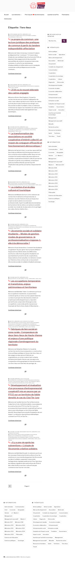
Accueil (6, 14)
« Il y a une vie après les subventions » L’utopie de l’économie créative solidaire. (23, 445)
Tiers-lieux (19, 37)
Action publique (13, 322)
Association (12, 35)
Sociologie (26, 378)
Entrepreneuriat (12, 184)
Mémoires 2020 (24, 224)
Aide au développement (33, 322)
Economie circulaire (54, 88)
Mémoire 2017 (60, 164)
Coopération (19, 128)
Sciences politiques (28, 321)
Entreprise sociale (14, 86)
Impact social (24, 278)
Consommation (53, 70)
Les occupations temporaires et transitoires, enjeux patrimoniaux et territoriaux (24, 284)
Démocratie (19, 35)
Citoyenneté (25, 225)
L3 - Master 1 (59, 155)
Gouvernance (12, 37)
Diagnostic (11, 325)
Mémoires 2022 (27, 34)
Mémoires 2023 (53, 183)
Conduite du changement (56, 67)
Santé (50, 133)
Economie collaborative (15, 129)
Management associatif (55, 121)
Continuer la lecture (14, 73)
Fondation (51, 107)
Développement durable (29, 35)
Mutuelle (32, 227)
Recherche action (23, 383)
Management (23, 86)
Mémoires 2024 (53, 186)
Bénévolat (19, 225)
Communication (53, 149)
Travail (16, 87)
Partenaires (65, 14)
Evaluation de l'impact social (20, 381)
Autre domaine (13, 34)
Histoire (17, 431)
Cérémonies (8, 19)
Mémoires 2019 (18, 321)
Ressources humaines (33, 86)
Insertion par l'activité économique (55, 113)
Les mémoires (17, 14)
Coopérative (27, 128)
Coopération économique (56, 76)
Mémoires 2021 (53, 177)
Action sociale (13, 183)
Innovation (33, 129)
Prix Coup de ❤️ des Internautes (34, 14)
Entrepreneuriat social (55, 97)
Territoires (32, 278)
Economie (12, 127)
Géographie (60, 152)
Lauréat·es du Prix (53, 14)
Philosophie (52, 192)
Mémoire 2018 (53, 168)
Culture (20, 183)
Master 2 (20, 34)
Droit (61, 149)
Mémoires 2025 (53, 189)
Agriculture (62, 54)
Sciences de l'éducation (55, 195)
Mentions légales (25, 557)
